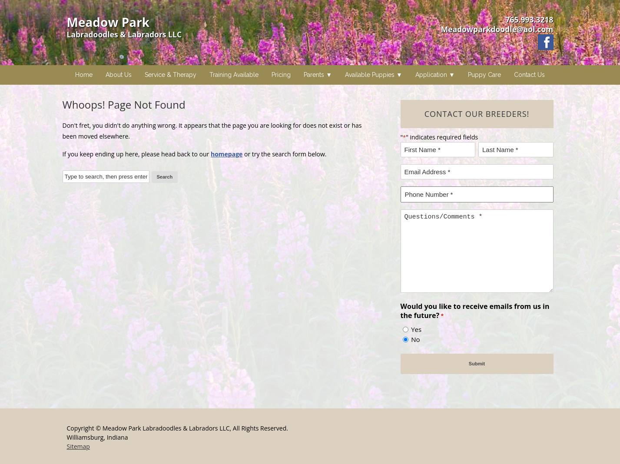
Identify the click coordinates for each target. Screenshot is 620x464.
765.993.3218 (529, 19)
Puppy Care (484, 74)
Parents (314, 74)
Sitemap (78, 446)
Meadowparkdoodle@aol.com (497, 29)
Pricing (281, 74)
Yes (416, 329)
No (415, 339)
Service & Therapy (170, 74)
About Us (119, 74)
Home (84, 74)
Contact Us (529, 74)
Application (431, 74)
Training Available (234, 74)
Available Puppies (370, 74)
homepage (226, 154)
